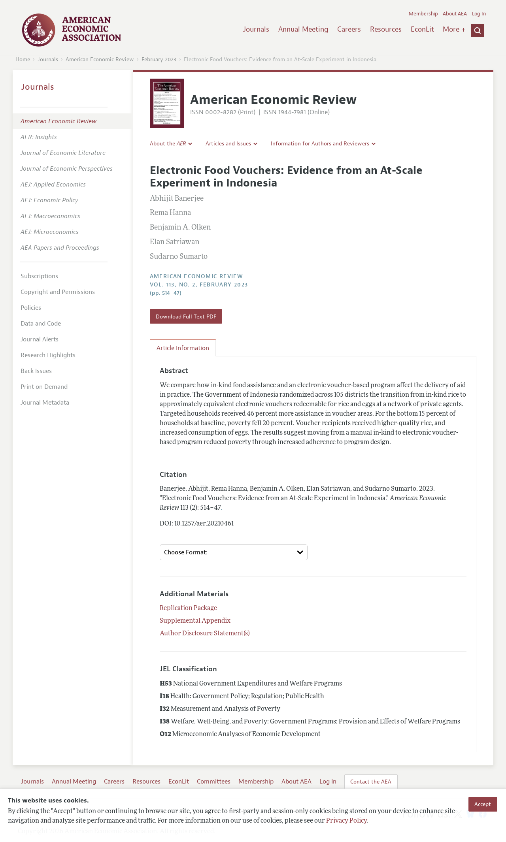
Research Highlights (48, 355)
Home (22, 59)
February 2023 (159, 59)
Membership (423, 14)
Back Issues (36, 371)
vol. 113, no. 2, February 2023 (199, 284)
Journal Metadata (45, 403)
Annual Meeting (303, 29)
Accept (482, 804)
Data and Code (41, 324)
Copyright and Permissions (58, 292)
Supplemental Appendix (195, 621)
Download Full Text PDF (186, 316)
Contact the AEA (370, 781)
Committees (213, 781)
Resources (386, 29)
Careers (349, 29)
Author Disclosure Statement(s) (205, 634)
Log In (479, 14)
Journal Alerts (40, 339)
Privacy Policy (346, 821)
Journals (256, 29)
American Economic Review (100, 59)
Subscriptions (39, 276)
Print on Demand (44, 387)
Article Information (183, 348)
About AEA (455, 14)
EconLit (422, 29)
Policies (31, 308)
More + (454, 29)
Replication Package (188, 608)
